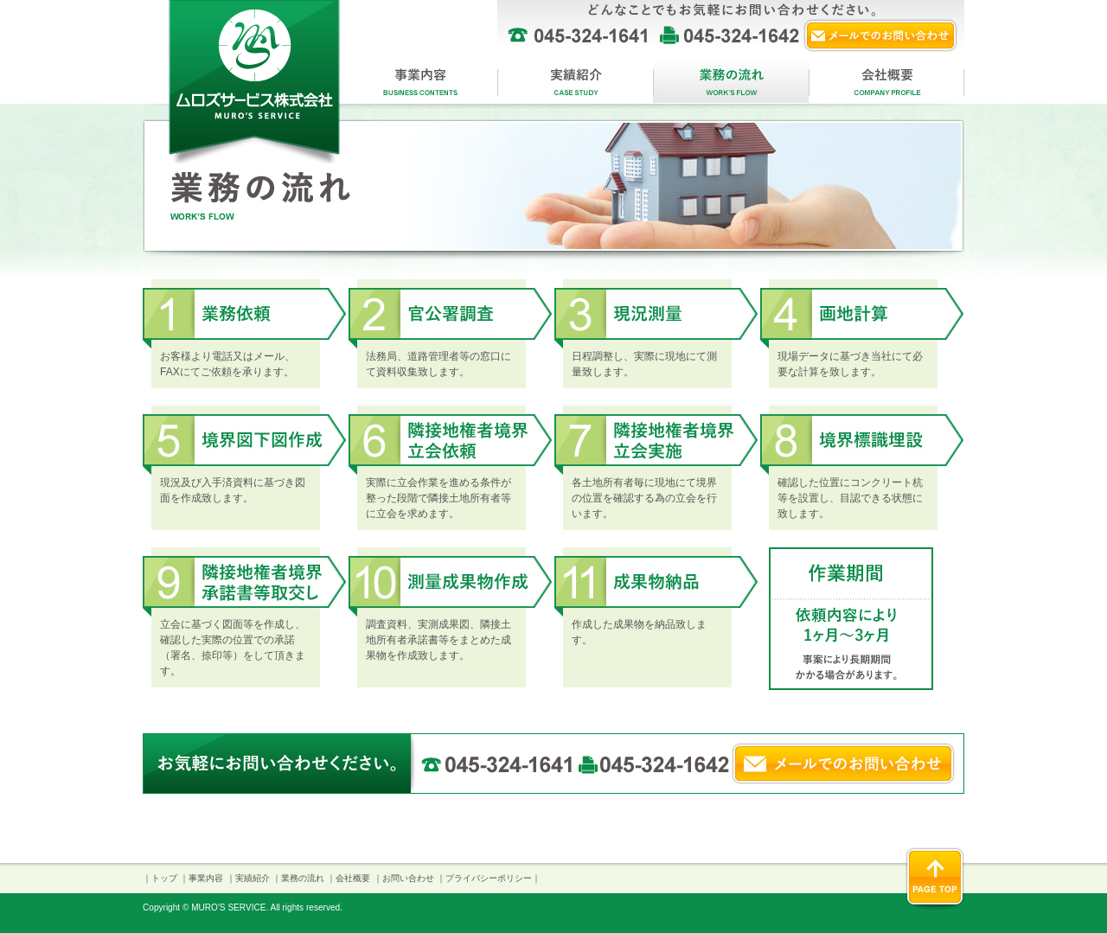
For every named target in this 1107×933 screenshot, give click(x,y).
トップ (164, 878)
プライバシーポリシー (488, 878)
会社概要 (886, 81)
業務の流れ (731, 81)
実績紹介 (575, 81)
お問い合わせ (408, 878)
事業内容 (419, 81)
